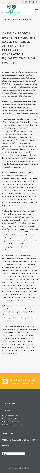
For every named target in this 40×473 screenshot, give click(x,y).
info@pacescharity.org (14, 419)
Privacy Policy (9, 445)
